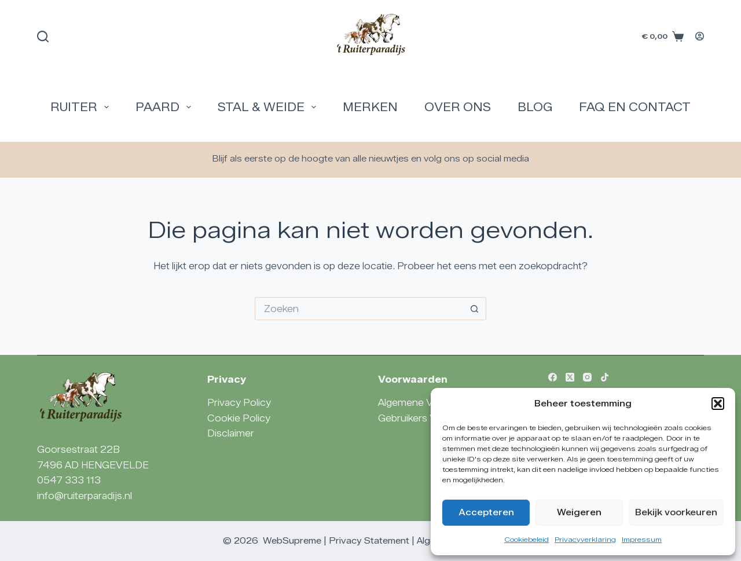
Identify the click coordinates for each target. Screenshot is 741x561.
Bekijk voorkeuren (676, 512)
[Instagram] (587, 377)
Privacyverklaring (585, 539)
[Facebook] (552, 377)
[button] (718, 403)
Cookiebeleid (526, 539)
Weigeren (579, 512)
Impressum (642, 539)
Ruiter (81, 107)
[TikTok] (604, 377)
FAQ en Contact (635, 107)
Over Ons (457, 107)
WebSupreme (292, 541)
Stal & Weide (269, 107)
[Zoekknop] (474, 308)
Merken (370, 107)
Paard (165, 107)
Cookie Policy (238, 418)
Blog (535, 107)
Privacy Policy (239, 402)
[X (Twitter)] (570, 377)
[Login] (699, 36)
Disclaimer (230, 433)
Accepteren (486, 512)
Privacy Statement (369, 541)
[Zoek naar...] (359, 308)
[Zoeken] (43, 36)
